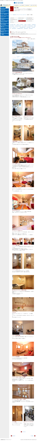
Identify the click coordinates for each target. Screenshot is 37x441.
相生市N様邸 (28, 27)
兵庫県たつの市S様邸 (20, 24)
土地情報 (1, 439)
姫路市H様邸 (26, 28)
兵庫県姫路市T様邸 (20, 28)
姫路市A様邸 (14, 28)
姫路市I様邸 (30, 28)
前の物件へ (14, 435)
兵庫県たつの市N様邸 (27, 24)
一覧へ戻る (24, 431)
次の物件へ (32, 435)
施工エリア (5, 439)
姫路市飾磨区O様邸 (22, 27)
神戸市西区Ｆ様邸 (12, 24)
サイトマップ (9, 439)
